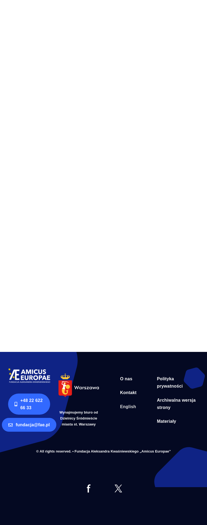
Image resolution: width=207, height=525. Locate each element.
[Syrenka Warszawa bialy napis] (78, 375)
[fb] (89, 486)
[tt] (118, 486)
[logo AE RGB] (29, 370)
